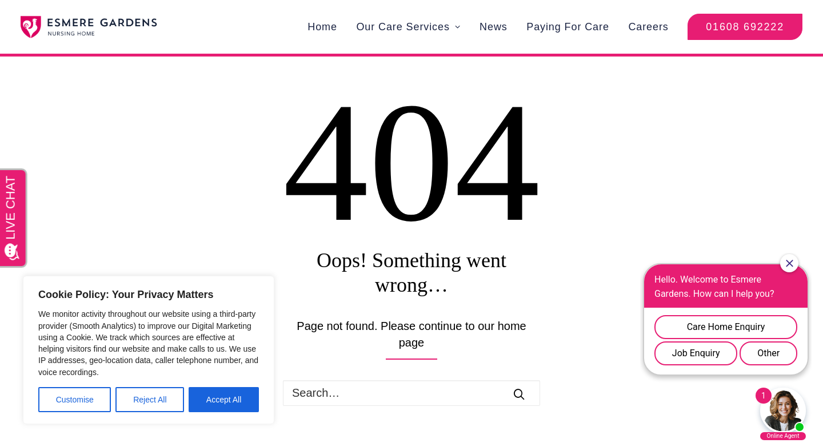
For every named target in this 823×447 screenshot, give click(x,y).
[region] (148, 350)
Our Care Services (408, 27)
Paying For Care (567, 27)
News (494, 27)
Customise (75, 399)
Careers (648, 27)
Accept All (223, 399)
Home (322, 27)
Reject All (149, 399)
